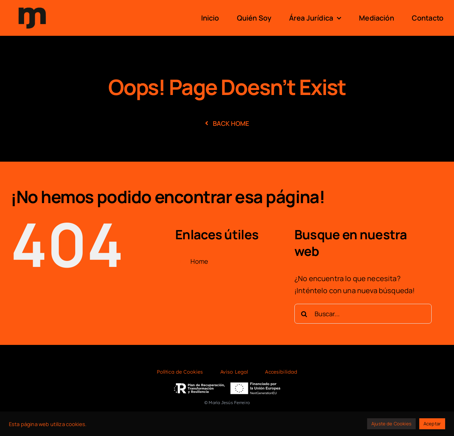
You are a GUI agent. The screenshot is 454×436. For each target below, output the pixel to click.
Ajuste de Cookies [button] (391, 423)
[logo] (32, 6)
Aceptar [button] (432, 423)
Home (199, 261)
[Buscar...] (363, 314)
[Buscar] (304, 314)
